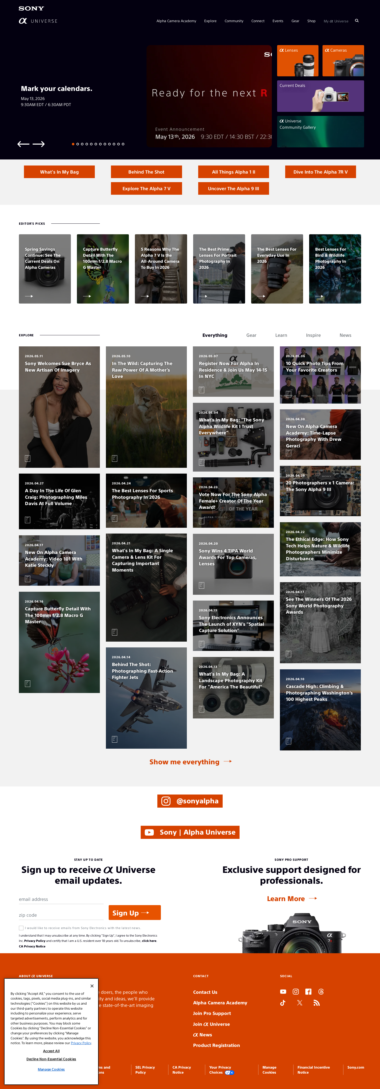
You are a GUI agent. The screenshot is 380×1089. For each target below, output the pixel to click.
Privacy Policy (34, 941)
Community (234, 20)
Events (278, 20)
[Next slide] (38, 143)
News (202, 1034)
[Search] (357, 21)
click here (149, 941)
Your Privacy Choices (222, 1070)
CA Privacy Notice (32, 946)
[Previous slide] (23, 143)
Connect (258, 20)
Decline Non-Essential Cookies (51, 1059)
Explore (210, 20)
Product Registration (216, 1045)
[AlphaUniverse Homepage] (38, 21)
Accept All (51, 1051)
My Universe (336, 20)
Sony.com (355, 1067)
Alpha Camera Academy (176, 20)
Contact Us (205, 992)
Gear (295, 20)
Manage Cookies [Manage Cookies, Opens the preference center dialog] (51, 1069)
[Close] (92, 986)
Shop (311, 20)
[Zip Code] (61, 915)
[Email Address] (61, 899)
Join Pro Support (212, 1013)
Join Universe (211, 1024)
